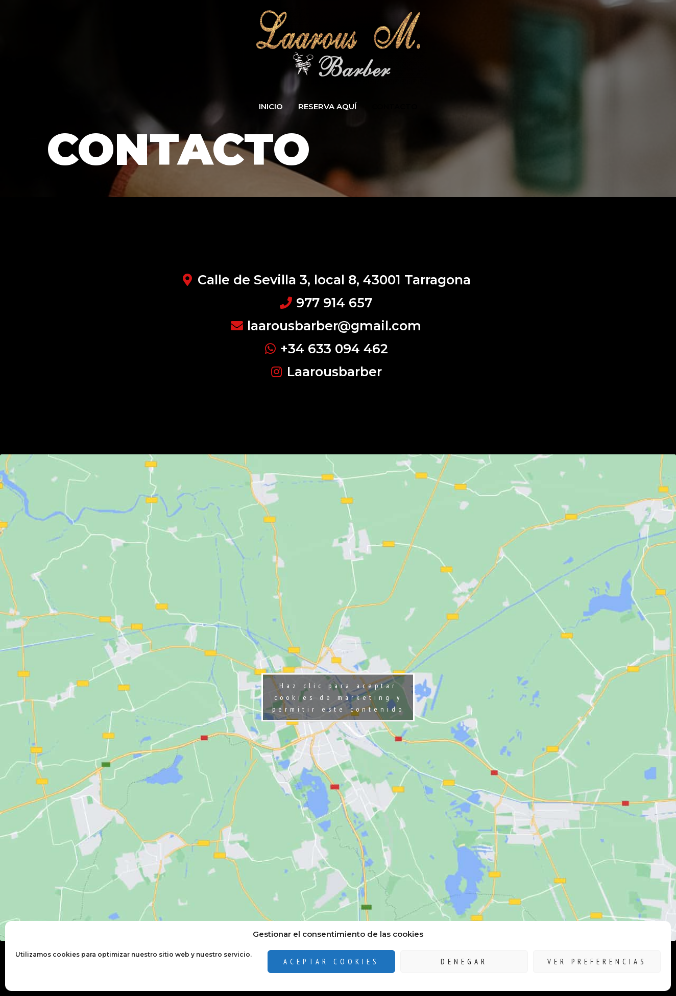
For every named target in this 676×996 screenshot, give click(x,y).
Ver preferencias (597, 961)
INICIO (271, 106)
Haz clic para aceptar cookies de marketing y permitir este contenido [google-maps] (338, 697)
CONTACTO (395, 106)
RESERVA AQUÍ (327, 106)
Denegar (464, 961)
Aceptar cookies (331, 961)
